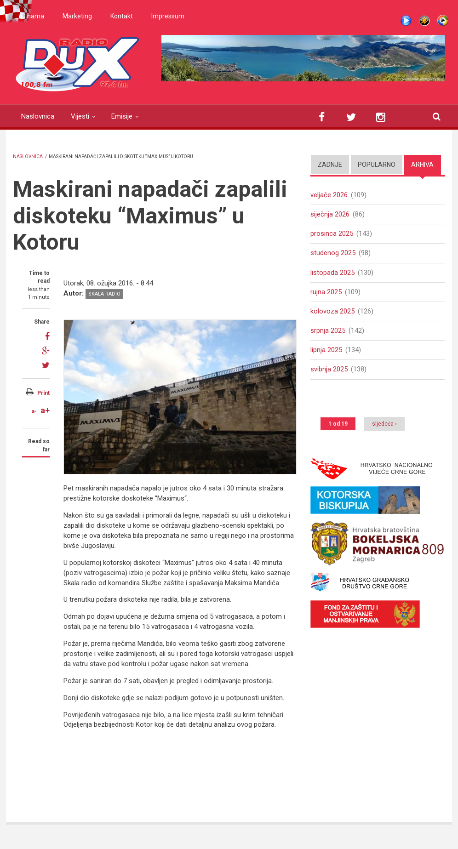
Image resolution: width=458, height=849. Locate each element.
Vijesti (80, 116)
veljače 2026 (329, 195)
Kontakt (121, 16)
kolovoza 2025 (332, 313)
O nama (32, 16)
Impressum (167, 16)
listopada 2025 (332, 274)
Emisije (121, 116)
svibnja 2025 (329, 372)
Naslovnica (37, 116)
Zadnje (330, 164)
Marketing (77, 16)
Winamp (424, 20)
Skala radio (104, 294)
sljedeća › (384, 427)
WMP (443, 20)
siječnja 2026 (329, 215)
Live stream (406, 20)
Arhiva (422, 164)
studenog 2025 (332, 254)
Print (43, 393)
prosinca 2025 (331, 234)
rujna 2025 (326, 293)
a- (34, 411)
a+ (45, 410)
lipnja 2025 (326, 352)
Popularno (376, 164)
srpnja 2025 (327, 333)
